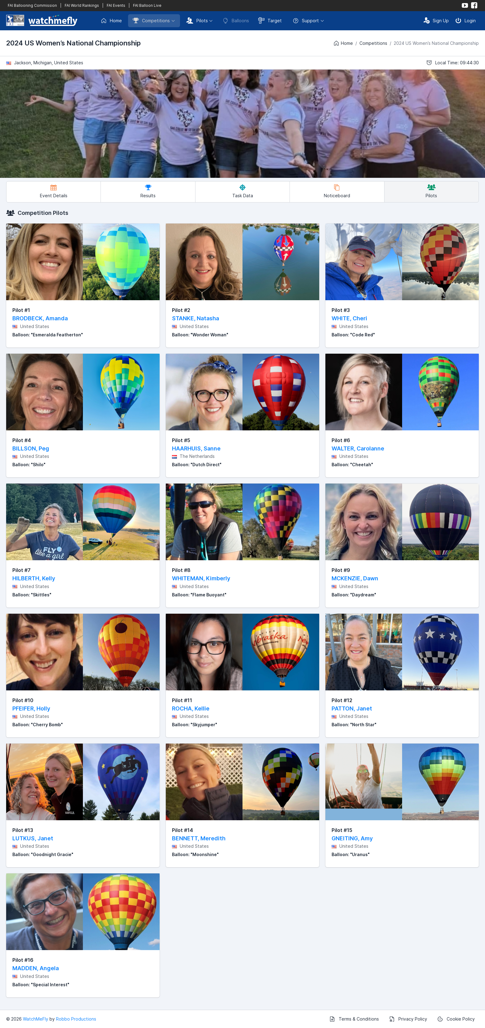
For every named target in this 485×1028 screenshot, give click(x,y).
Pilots (197, 20)
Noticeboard (337, 191)
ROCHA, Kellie (190, 708)
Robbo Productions (76, 1019)
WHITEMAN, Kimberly (201, 578)
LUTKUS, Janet (32, 838)
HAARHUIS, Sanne (196, 448)
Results (148, 191)
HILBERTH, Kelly (33, 578)
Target (270, 20)
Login (465, 20)
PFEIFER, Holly (31, 708)
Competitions (151, 20)
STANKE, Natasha (195, 318)
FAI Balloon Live (147, 5)
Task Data (242, 191)
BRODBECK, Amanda (40, 318)
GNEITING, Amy (352, 838)
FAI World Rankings (82, 5)
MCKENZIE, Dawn (355, 578)
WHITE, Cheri (349, 318)
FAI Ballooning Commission (32, 5)
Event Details (53, 191)
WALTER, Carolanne (358, 448)
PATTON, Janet (352, 708)
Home (111, 21)
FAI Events (116, 5)
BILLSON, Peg (30, 448)
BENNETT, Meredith (198, 838)
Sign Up (436, 20)
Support (306, 21)
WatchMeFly (35, 1019)
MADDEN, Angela (35, 968)
